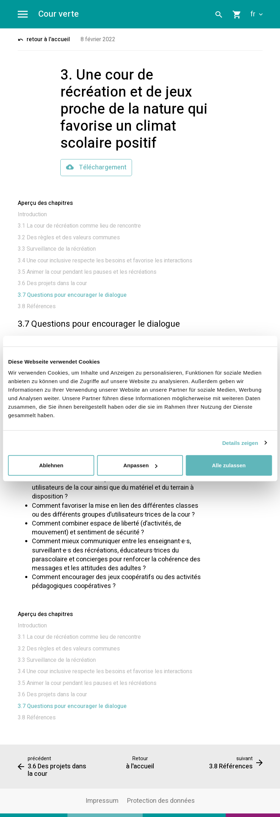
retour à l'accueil (44, 39)
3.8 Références (37, 306)
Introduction (32, 214)
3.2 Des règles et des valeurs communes (69, 237)
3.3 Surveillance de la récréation (57, 249)
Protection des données (161, 800)
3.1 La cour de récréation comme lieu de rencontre (79, 226)
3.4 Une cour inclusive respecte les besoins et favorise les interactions (105, 260)
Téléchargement (96, 167)
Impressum (102, 800)
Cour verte (58, 14)
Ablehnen (51, 465)
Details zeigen (240, 443)
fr (257, 14)
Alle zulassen (229, 465)
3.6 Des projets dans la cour (52, 283)
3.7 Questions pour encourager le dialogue (72, 295)
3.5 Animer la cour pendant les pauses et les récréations (87, 272)
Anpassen (140, 465)
